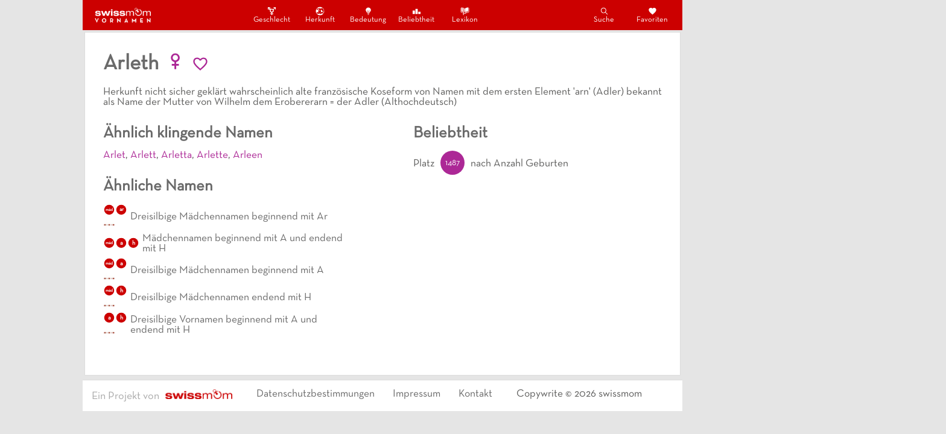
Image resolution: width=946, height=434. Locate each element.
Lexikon (465, 15)
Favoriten (652, 15)
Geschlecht (271, 15)
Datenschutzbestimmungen (315, 394)
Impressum (416, 394)
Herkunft (320, 15)
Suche (604, 15)
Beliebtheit (416, 15)
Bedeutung (368, 15)
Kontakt (475, 394)
